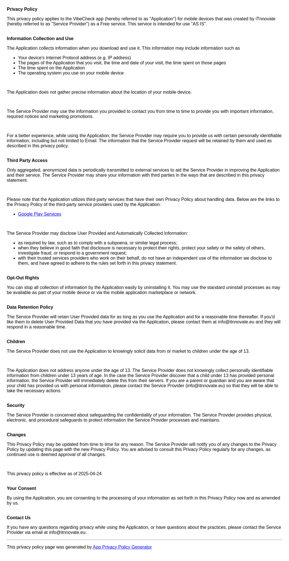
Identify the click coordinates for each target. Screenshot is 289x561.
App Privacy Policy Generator (122, 547)
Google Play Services (39, 214)
